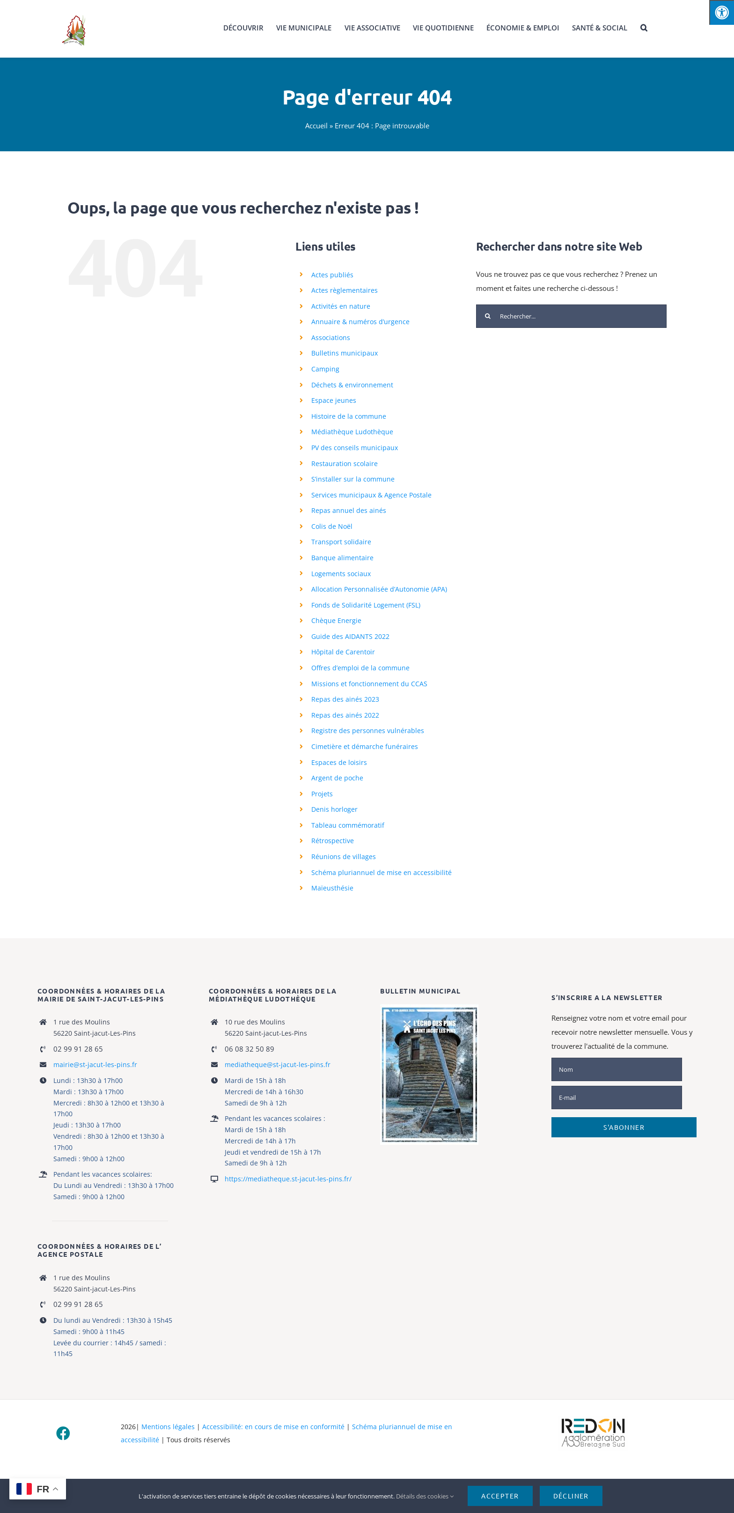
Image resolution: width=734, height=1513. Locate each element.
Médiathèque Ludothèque (352, 431)
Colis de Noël (331, 526)
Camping (325, 368)
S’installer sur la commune (353, 479)
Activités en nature (340, 306)
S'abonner (624, 1127)
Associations (330, 337)
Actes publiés (332, 274)
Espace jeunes (333, 400)
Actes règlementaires (344, 290)
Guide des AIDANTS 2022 (350, 636)
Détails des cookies (425, 1496)
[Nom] (616, 1069)
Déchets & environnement (352, 384)
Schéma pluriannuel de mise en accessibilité (381, 872)
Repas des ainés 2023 (345, 699)
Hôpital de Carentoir (343, 651)
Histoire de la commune (348, 416)
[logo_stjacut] (73, 15)
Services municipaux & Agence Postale (371, 494)
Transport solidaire (341, 541)
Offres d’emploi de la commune (360, 667)
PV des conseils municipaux (354, 447)
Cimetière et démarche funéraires (364, 746)
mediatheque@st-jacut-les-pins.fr (277, 1064)
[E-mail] (616, 1097)
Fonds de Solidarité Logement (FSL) (365, 605)
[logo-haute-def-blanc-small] (593, 1419)
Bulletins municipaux (344, 353)
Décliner (571, 1495)
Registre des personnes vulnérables (367, 730)
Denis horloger (334, 809)
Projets (322, 793)
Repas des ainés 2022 (345, 715)
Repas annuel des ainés (348, 510)
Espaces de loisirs (339, 762)
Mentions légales (168, 1426)
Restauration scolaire (344, 463)
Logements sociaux (341, 573)
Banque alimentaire (342, 557)
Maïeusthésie (332, 887)
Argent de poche (337, 777)
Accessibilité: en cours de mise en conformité (273, 1426)
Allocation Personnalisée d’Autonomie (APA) (379, 589)
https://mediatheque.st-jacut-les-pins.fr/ (288, 1178)
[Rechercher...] (571, 316)
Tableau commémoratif (347, 825)
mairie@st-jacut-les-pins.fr (95, 1064)
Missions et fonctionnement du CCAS (369, 683)
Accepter (500, 1495)
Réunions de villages (343, 856)
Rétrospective (332, 840)
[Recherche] (487, 316)
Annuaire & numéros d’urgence (360, 321)
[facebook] (63, 1433)
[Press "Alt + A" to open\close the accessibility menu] (721, 12)
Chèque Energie (336, 620)
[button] (644, 28)
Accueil (316, 125)
